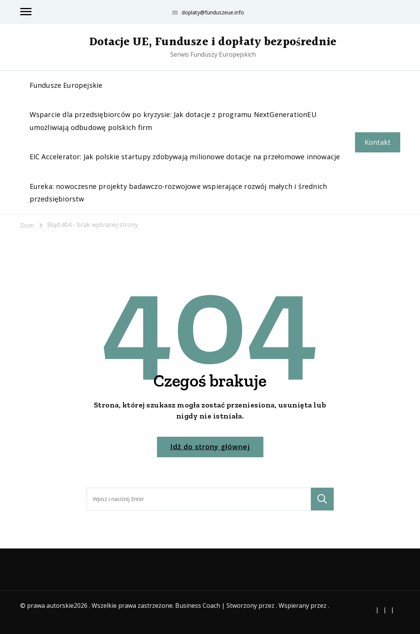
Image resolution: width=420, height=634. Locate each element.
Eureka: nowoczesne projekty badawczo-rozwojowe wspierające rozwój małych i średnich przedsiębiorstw (178, 192)
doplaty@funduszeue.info (213, 12)
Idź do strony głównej (210, 446)
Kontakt (378, 142)
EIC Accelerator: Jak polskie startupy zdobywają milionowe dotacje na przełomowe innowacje (185, 156)
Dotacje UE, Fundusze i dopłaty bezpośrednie (212, 42)
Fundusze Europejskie (66, 85)
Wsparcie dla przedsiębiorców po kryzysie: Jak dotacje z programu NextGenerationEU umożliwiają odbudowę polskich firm (173, 121)
